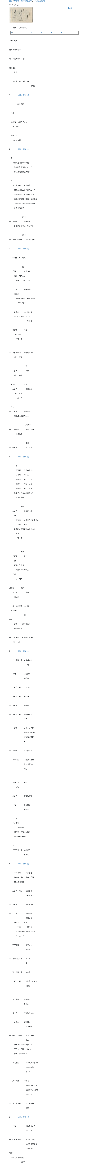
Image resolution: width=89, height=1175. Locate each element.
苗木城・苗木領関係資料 (23, 1)
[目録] (70, 8)
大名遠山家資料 (39, 1)
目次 (10, 1)
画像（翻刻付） (24, 95)
